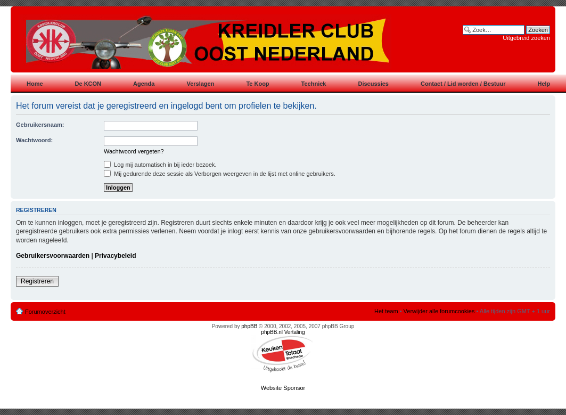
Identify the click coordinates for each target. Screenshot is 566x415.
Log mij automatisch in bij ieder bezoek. (160, 164)
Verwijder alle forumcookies (439, 311)
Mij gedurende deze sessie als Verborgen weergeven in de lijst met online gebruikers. (219, 173)
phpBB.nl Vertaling (283, 332)
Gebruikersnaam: (40, 124)
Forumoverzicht (45, 311)
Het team (386, 311)
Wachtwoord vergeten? (134, 151)
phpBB (249, 326)
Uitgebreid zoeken (526, 38)
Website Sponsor (283, 388)
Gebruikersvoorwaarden (52, 255)
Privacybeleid (115, 255)
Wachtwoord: (34, 140)
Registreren (37, 281)
